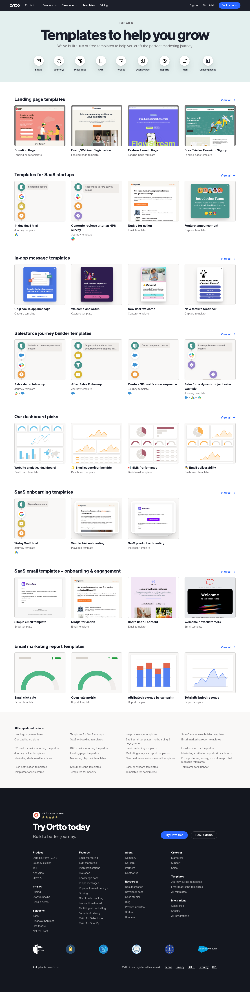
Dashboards (143, 63)
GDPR (191, 967)
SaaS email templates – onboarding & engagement (67, 570)
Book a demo (230, 5)
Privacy (180, 967)
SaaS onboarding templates (43, 491)
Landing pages (208, 63)
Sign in (194, 5)
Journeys (59, 63)
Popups (121, 63)
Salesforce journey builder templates (52, 333)
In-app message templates (42, 257)
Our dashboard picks (36, 416)
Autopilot (38, 967)
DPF (214, 967)
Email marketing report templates (49, 646)
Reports (165, 63)
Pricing (103, 5)
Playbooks (80, 63)
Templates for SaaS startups (44, 174)
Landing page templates (39, 99)
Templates (89, 5)
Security (204, 967)
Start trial (208, 5)
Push (185, 63)
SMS (101, 63)
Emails (39, 63)
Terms (168, 967)
